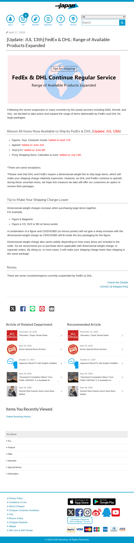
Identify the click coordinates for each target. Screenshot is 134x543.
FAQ (11, 514)
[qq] (106, 512)
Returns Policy (16, 518)
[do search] (122, 23)
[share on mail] (52, 308)
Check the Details (117, 282)
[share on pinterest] (42, 308)
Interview (12, 461)
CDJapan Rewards (18, 522)
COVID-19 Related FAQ (114, 286)
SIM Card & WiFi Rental (21, 530)
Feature (11, 447)
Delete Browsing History (18, 416)
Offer (10, 454)
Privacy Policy (16, 498)
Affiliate (12, 526)
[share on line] (32, 308)
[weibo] (96, 512)
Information (13, 474)
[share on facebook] (23, 308)
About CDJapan (17, 506)
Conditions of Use (18, 502)
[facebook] (79, 512)
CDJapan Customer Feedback (24, 510)
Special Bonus (14, 467)
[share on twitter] (13, 308)
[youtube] (115, 512)
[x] (71, 512)
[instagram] (87, 512)
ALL (10, 441)
